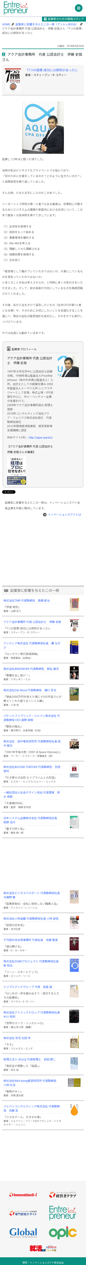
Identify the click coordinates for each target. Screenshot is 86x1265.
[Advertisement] (43, 561)
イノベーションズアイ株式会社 (47, 1262)
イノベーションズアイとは (64, 514)
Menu (80, 7)
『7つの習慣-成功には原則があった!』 (52, 70)
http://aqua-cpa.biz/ (41, 437)
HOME (6, 24)
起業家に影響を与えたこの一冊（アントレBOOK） (46, 24)
